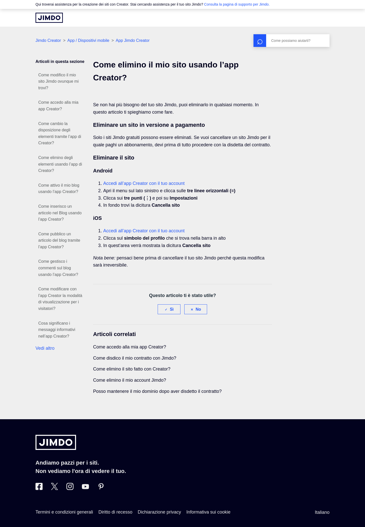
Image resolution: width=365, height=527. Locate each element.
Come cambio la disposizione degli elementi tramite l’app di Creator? (59, 133)
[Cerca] (291, 40)
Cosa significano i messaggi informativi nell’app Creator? (56, 329)
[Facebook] (39, 488)
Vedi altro (44, 348)
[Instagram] (70, 488)
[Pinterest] (100, 488)
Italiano (322, 512)
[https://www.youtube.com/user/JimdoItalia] (85, 488)
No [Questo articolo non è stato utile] (198, 309)
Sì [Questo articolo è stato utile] (172, 309)
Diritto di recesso (115, 512)
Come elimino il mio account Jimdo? (129, 380)
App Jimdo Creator (133, 40)
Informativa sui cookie (208, 512)
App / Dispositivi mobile (89, 40)
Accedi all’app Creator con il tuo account (144, 183)
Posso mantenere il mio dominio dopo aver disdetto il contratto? (157, 391)
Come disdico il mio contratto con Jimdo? (134, 358)
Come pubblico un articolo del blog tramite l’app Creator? (59, 240)
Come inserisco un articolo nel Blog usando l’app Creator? (60, 212)
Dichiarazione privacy (159, 512)
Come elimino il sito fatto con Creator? (131, 369)
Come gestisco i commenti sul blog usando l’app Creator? (58, 267)
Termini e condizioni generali (64, 512)
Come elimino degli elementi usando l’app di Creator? (60, 164)
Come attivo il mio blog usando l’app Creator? (58, 188)
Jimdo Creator (48, 40)
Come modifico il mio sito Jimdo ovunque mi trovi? (58, 81)
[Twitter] (54, 488)
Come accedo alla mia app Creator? (58, 105)
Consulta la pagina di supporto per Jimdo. (236, 4)
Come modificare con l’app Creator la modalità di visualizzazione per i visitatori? (60, 299)
